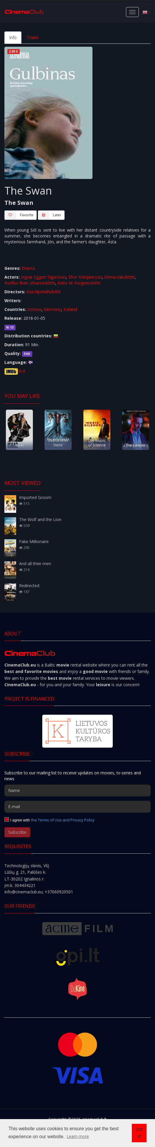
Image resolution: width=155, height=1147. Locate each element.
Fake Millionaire (34, 541)
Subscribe (17, 832)
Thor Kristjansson (85, 277)
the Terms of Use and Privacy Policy (63, 820)
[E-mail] (77, 807)
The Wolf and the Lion (40, 519)
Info (13, 37)
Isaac (19, 445)
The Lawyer (135, 445)
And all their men (35, 563)
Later (49, 215)
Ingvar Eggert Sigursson (43, 277)
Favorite (18, 215)
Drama (28, 268)
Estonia (34, 309)
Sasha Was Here (58, 442)
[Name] (77, 790)
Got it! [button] (139, 1132)
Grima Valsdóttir (119, 277)
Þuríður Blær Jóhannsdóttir (29, 283)
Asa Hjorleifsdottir (43, 291)
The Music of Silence (97, 442)
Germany (52, 309)
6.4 (22, 371)
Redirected (29, 585)
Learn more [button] (78, 1136)
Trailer (33, 37)
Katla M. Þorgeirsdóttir (79, 283)
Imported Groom (35, 497)
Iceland (70, 309)
